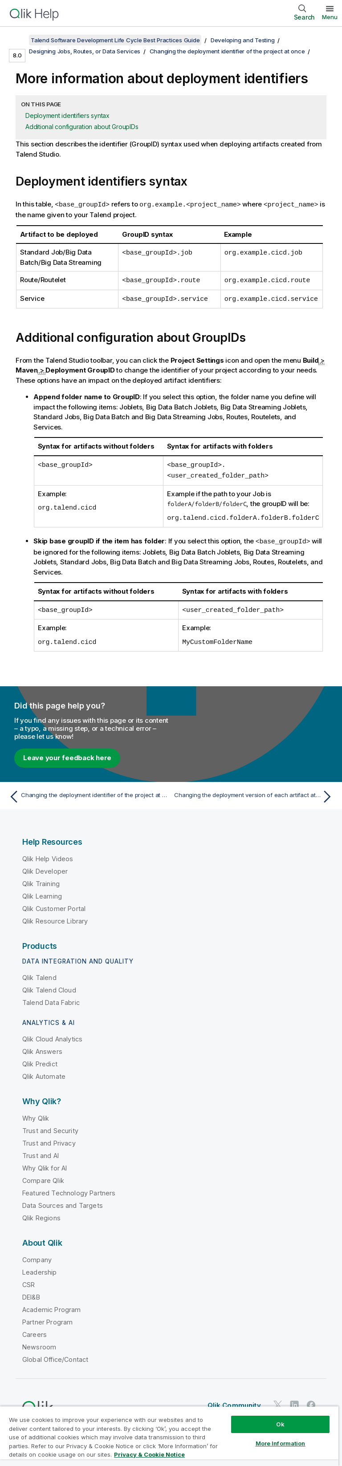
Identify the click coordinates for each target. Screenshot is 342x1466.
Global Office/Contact (55, 1355)
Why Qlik (35, 1114)
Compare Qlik (43, 1176)
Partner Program (47, 1318)
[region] (169, 1436)
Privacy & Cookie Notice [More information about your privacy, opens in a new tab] (149, 1454)
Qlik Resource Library (55, 917)
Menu (330, 16)
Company (37, 1255)
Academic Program (51, 1305)
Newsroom (39, 1343)
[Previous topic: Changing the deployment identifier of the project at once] (87, 792)
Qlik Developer (45, 867)
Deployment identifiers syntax (67, 115)
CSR (28, 1280)
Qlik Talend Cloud (49, 986)
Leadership (39, 1268)
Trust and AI (40, 1151)
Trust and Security (50, 1126)
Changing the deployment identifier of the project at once (227, 51)
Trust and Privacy (49, 1139)
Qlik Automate (43, 1072)
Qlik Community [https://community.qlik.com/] (234, 1401)
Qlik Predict (39, 1060)
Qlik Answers (42, 1047)
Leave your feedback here (67, 753)
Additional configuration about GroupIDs (81, 126)
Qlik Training (41, 879)
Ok (280, 1424)
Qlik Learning (42, 892)
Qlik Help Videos (47, 855)
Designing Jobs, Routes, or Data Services (84, 51)
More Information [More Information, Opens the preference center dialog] (280, 1443)
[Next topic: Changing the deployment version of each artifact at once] (254, 792)
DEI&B (31, 1293)
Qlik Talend (39, 973)
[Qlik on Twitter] (278, 1401)
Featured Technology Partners (68, 1189)
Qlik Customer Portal (54, 904)
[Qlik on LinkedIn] (294, 1401)
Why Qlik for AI (44, 1164)
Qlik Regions (41, 1214)
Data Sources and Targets (62, 1201)
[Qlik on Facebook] (311, 1401)
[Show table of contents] (17, 40)
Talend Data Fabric (51, 998)
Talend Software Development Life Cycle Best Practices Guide (115, 40)
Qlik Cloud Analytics (52, 1035)
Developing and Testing (243, 40)
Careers (34, 1330)
